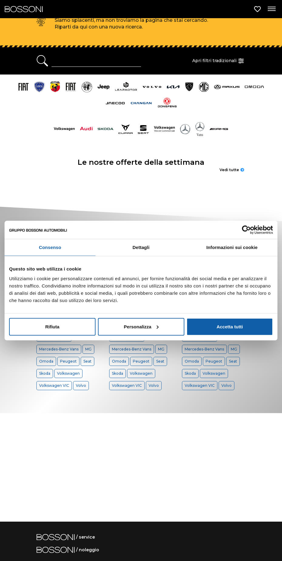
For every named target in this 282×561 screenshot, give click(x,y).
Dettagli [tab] (141, 247)
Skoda (44, 373)
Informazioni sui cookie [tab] (232, 247)
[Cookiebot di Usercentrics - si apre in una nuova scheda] (246, 229)
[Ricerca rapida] (96, 61)
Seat (87, 361)
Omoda (46, 361)
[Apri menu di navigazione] (271, 9)
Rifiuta (52, 326)
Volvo (81, 385)
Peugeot (68, 361)
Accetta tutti (230, 326)
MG (88, 349)
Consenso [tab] (50, 247)
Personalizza (141, 326)
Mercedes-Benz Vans (59, 349)
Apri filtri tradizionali (219, 61)
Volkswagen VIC (54, 385)
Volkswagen (68, 373)
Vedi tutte (232, 170)
